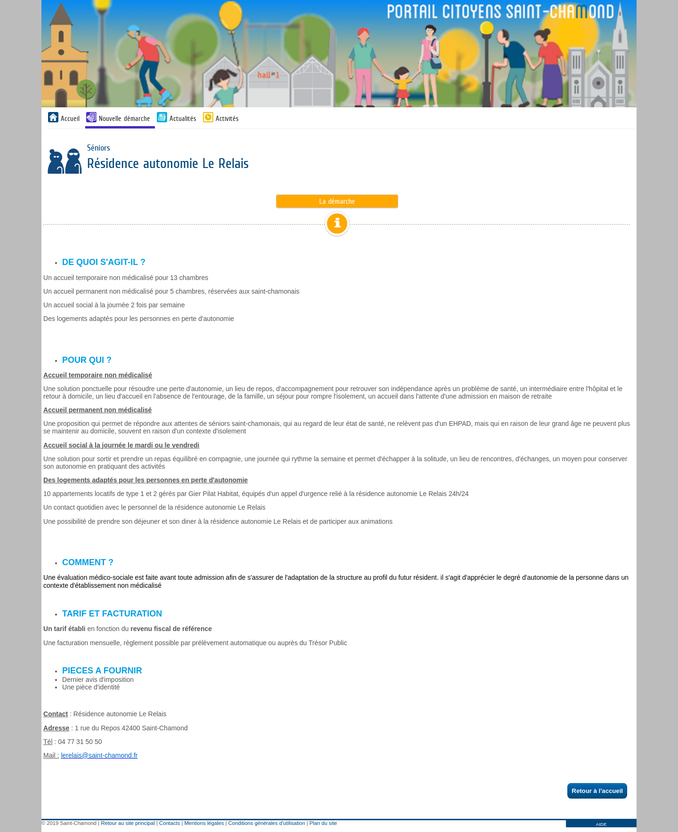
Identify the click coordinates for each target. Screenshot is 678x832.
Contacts (169, 823)
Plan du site (323, 823)
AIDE (601, 824)
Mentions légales (204, 823)
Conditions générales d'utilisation (266, 823)
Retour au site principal (127, 823)
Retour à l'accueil (597, 790)
